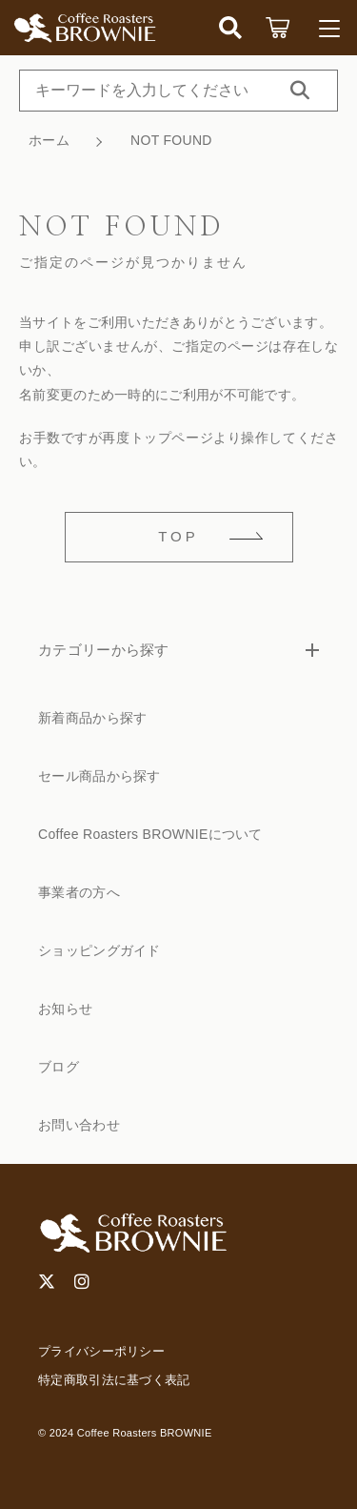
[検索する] (300, 90)
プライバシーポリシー (101, 1351)
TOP (178, 536)
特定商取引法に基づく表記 (114, 1380)
